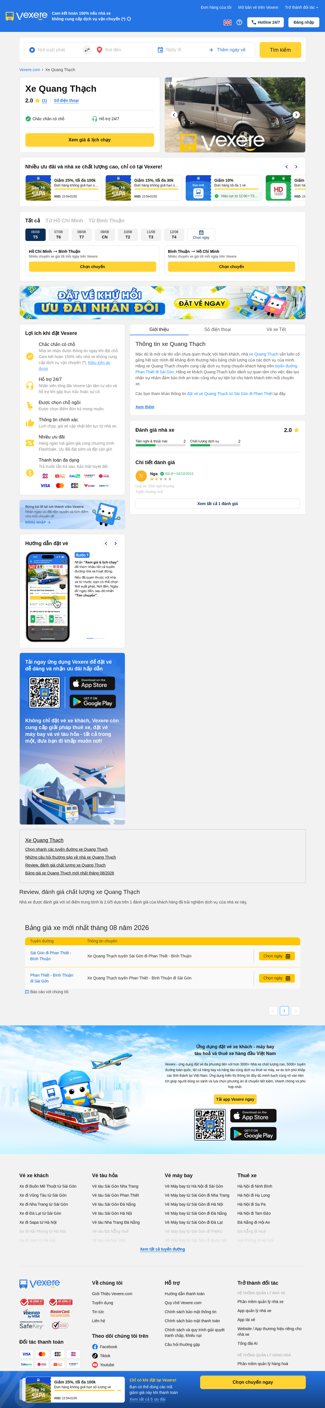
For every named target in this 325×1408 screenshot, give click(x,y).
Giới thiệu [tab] (159, 329)
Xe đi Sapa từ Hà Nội (38, 1222)
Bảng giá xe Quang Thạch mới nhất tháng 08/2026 (69, 873)
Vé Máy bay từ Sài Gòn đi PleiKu (193, 1231)
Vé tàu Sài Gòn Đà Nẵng (114, 1204)
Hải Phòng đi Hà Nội (255, 1240)
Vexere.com (29, 69)
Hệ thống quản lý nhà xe (262, 1293)
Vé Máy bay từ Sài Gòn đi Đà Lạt (194, 1222)
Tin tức (98, 1312)
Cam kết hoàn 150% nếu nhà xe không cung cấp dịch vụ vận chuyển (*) (88, 16)
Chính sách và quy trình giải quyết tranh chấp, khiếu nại (195, 1333)
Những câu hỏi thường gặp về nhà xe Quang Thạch (70, 857)
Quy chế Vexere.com (183, 1302)
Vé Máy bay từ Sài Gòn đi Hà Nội (194, 1204)
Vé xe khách (34, 1175)
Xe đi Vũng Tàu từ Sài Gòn (43, 1195)
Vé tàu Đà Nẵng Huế (110, 1231)
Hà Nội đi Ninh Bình (255, 1186)
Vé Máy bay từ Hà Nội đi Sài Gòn (194, 1186)
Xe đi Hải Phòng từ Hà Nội (42, 1231)
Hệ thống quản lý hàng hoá (264, 1355)
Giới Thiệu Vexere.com (112, 1293)
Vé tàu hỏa (105, 1175)
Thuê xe (247, 1175)
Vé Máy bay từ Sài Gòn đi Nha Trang (197, 1195)
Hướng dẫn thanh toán (185, 1293)
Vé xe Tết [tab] (276, 329)
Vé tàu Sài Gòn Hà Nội (112, 1213)
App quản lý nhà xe (254, 1310)
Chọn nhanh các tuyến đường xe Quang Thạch (66, 849)
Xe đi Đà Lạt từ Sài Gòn (40, 1213)
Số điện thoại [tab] (217, 329)
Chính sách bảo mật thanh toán (192, 1321)
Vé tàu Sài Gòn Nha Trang (115, 1186)
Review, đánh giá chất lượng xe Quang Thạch (65, 865)
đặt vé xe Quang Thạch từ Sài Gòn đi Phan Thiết (230, 393)
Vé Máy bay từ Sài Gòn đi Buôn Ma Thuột (196, 1243)
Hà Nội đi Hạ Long (254, 1195)
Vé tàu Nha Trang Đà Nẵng (116, 1222)
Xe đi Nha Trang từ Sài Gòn (43, 1204)
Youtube (107, 1365)
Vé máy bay (179, 1175)
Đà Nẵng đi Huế (252, 1231)
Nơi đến (113, 49)
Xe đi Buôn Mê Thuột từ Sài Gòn (48, 1186)
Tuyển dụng (102, 1302)
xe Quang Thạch (263, 354)
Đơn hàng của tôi (216, 7)
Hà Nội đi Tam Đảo (254, 1213)
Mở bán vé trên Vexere (258, 7)
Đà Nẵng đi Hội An (254, 1222)
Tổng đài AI (248, 1343)
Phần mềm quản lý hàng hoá (263, 1363)
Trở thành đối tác (302, 7)
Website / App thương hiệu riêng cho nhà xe (270, 1331)
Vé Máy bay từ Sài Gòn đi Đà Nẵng (196, 1213)
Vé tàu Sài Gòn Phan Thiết (115, 1195)
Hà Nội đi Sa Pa (252, 1204)
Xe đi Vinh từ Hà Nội (37, 1240)
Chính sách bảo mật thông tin (190, 1312)
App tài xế (246, 1319)
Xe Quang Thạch (44, 840)
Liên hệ (98, 1321)
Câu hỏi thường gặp (182, 1344)
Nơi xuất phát (51, 49)
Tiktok (105, 1356)
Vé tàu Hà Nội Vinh (109, 1240)
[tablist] (218, 329)
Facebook (108, 1347)
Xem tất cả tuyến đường (162, 1249)
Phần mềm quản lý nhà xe (261, 1301)
